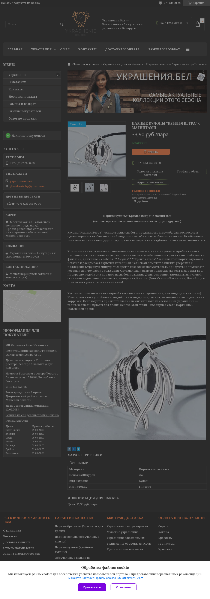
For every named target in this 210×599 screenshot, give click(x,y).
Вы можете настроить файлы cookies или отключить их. (103, 578)
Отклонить (123, 587)
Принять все (92, 587)
